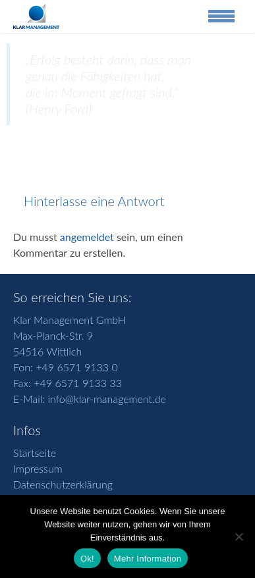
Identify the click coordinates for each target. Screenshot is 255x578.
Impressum (38, 468)
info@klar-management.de (105, 398)
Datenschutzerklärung (63, 484)
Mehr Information (147, 559)
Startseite (34, 452)
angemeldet (87, 236)
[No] (238, 536)
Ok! (87, 559)
